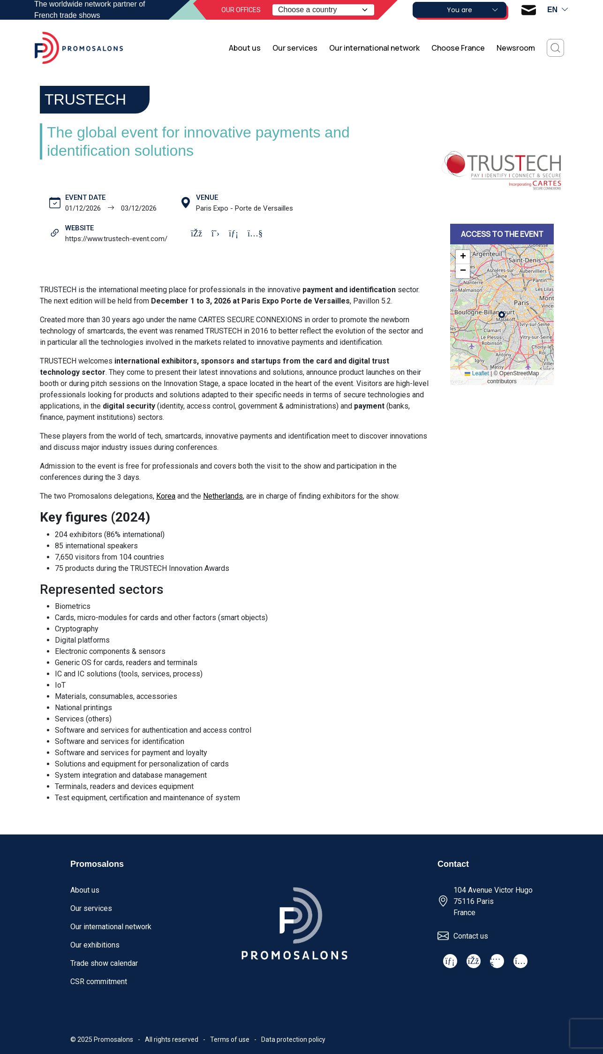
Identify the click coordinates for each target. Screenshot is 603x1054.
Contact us (470, 936)
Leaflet (477, 373)
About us (245, 48)
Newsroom (516, 48)
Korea (165, 496)
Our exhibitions (95, 944)
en (558, 10)
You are (472, 10)
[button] (463, 257)
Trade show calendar (104, 963)
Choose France (458, 48)
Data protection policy (293, 1039)
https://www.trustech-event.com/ (116, 239)
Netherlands (223, 496)
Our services (294, 48)
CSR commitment (98, 981)
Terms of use (229, 1039)
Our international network (374, 48)
